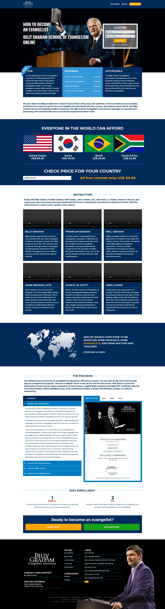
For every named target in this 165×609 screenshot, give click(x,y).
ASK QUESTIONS (111, 527)
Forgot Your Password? (120, 45)
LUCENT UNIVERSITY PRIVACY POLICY (82, 599)
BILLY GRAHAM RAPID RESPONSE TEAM (97, 571)
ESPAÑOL (67, 580)
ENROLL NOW (53, 527)
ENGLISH (67, 576)
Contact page (30, 575)
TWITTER (68, 563)
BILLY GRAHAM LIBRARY (92, 556)
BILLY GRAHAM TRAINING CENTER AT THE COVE (100, 560)
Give (86, 581)
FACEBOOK (68, 553)
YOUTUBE (68, 556)
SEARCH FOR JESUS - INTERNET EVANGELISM (99, 563)
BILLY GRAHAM (89, 553)
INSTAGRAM (69, 560)
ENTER (120, 41)
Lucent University (105, 597)
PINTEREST (68, 567)
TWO (103, 398)
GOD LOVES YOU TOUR (92, 574)
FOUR (120, 398)
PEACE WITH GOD (90, 567)
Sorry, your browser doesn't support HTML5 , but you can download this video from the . (42, 218)
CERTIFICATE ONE (92, 398)
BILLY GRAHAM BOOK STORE (94, 578)
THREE (112, 398)
